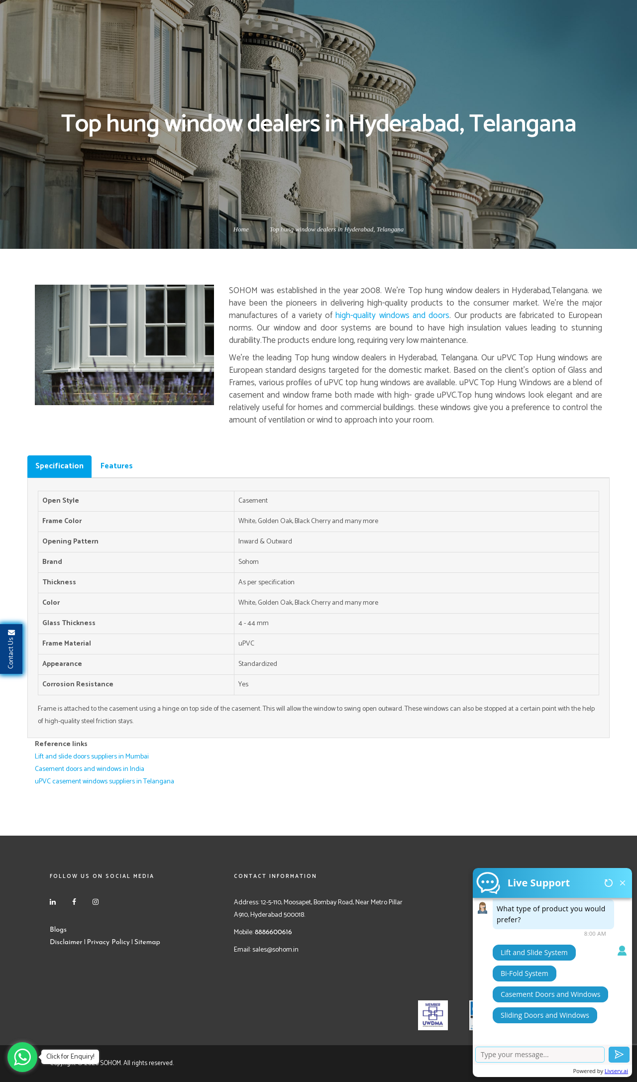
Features (117, 466)
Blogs (58, 930)
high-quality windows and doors (392, 316)
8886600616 (273, 932)
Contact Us (11, 649)
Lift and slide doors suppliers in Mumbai (92, 756)
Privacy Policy (108, 942)
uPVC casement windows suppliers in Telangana (104, 781)
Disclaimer (66, 942)
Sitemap (147, 942)
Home (241, 229)
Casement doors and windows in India (89, 769)
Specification (59, 466)
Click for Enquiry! (70, 1057)
